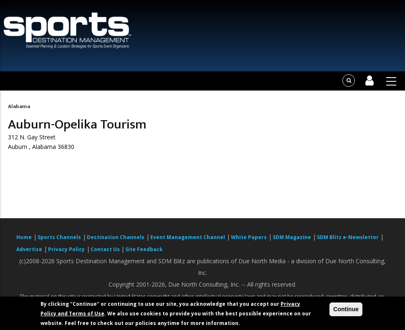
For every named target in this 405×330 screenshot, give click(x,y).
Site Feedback (144, 249)
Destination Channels (115, 237)
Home (24, 237)
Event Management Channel (187, 237)
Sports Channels (59, 237)
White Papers (249, 237)
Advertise (29, 249)
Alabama (19, 106)
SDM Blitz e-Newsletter (348, 237)
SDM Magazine (292, 237)
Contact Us (106, 249)
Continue (346, 309)
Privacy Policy (66, 249)
